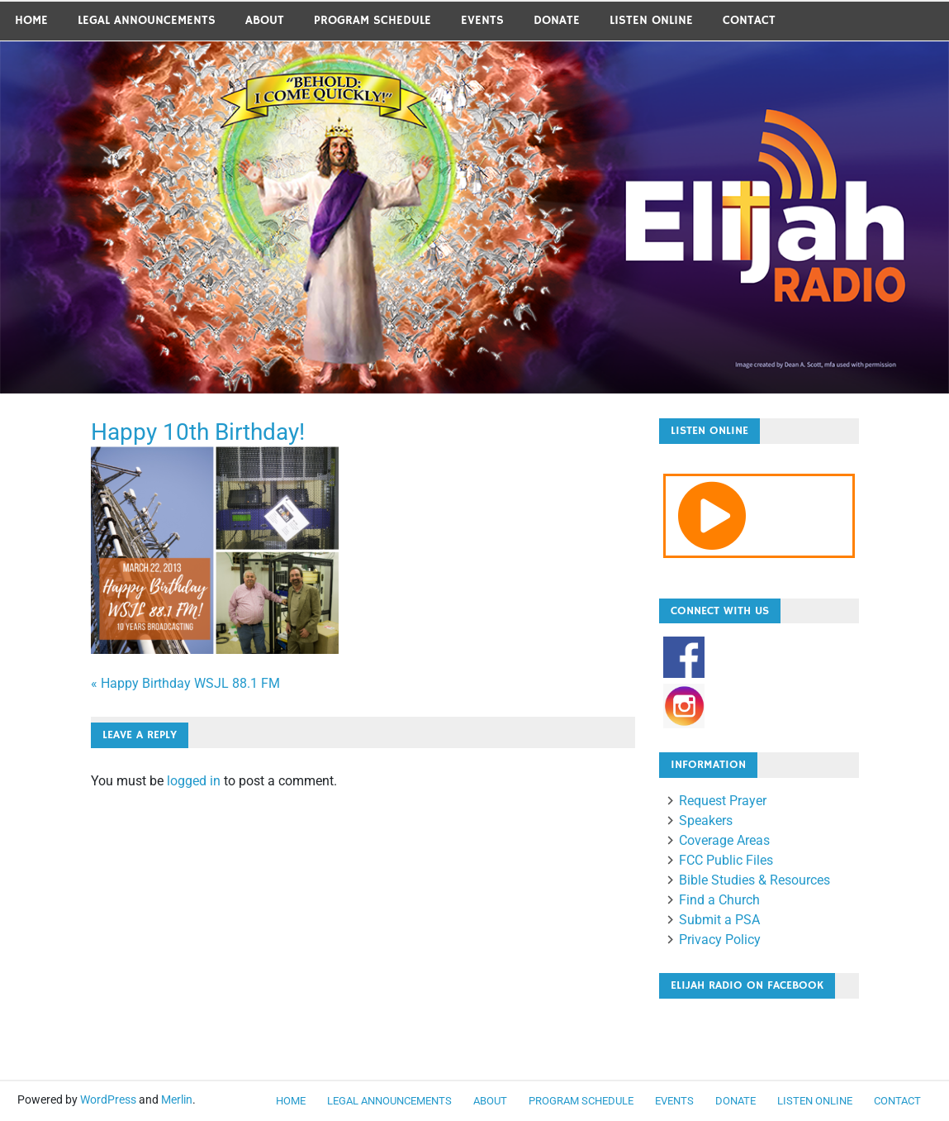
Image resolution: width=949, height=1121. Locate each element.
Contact (749, 20)
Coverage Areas (724, 840)
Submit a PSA (719, 920)
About (264, 20)
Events (482, 20)
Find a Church (719, 900)
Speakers (706, 820)
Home (31, 20)
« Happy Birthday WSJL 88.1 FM (185, 683)
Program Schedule (372, 20)
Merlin (176, 1099)
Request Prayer (722, 801)
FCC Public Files (726, 860)
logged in (194, 781)
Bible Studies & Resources (754, 880)
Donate (557, 20)
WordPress (108, 1099)
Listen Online (651, 20)
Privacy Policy (720, 939)
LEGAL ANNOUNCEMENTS (147, 20)
